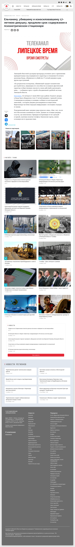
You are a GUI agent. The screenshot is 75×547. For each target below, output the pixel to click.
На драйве (52, 480)
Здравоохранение (32, 442)
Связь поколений (54, 505)
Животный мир (32, 457)
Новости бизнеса (32, 440)
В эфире (52, 434)
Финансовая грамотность (34, 444)
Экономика (31, 419)
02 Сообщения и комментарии (57, 484)
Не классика (53, 522)
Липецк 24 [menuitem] (46, 5)
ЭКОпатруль (53, 511)
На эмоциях (53, 469)
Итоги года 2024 (54, 503)
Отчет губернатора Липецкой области (59, 415)
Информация (8, 434)
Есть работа (53, 451)
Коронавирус (31, 438)
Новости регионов (16, 364)
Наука (29, 453)
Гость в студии (53, 423)
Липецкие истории (54, 475)
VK (12, 30)
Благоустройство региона (34, 446)
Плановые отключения (33, 451)
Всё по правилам (54, 440)
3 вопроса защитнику (55, 438)
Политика (30, 415)
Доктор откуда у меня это (56, 444)
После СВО (53, 467)
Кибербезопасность (55, 499)
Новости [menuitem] (18, 5)
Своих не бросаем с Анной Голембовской (56, 460)
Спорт (29, 428)
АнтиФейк (30, 434)
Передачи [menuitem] (26, 5)
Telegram (18, 30)
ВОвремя (52, 490)
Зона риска (53, 453)
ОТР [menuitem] (53, 5)
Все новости (35, 355)
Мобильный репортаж (55, 471)
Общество (30, 421)
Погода (30, 449)
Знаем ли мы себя (54, 455)
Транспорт (30, 459)
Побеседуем (53, 482)
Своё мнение (53, 507)
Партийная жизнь (54, 492)
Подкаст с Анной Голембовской (58, 446)
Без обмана (53, 432)
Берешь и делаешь (55, 430)
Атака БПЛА (17, 9)
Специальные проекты (55, 486)
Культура (30, 430)
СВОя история (53, 463)
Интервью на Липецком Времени (58, 425)
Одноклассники (15, 30)
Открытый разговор (55, 497)
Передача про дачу (55, 473)
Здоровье (30, 417)
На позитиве (53, 478)
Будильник (53, 428)
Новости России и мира (34, 463)
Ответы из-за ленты (55, 457)
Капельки (52, 494)
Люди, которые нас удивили (57, 509)
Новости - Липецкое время (56, 419)
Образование (31, 425)
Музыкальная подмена (56, 515)
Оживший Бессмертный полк (34, 9)
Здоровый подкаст (54, 513)
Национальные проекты (34, 436)
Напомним (18, 96)
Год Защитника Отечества (54, 9)
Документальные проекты (56, 449)
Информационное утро (56, 421)
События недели (54, 442)
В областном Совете (55, 436)
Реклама (30, 461)
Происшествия (31, 423)
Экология (30, 432)
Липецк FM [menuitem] (59, 5)
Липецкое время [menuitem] (36, 5)
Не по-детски (53, 518)
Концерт (52, 488)
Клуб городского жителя (56, 465)
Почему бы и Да (54, 520)
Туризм (30, 455)
